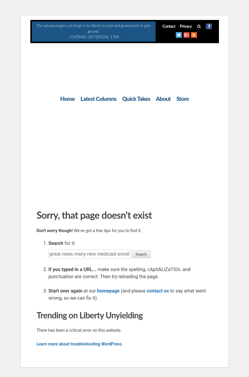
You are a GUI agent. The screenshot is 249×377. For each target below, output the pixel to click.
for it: (62, 243)
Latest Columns (98, 98)
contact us (158, 291)
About (163, 98)
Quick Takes (136, 98)
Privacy (186, 26)
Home (67, 98)
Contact (169, 26)
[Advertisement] (124, 154)
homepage (108, 291)
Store (182, 98)
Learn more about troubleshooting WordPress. (80, 344)
